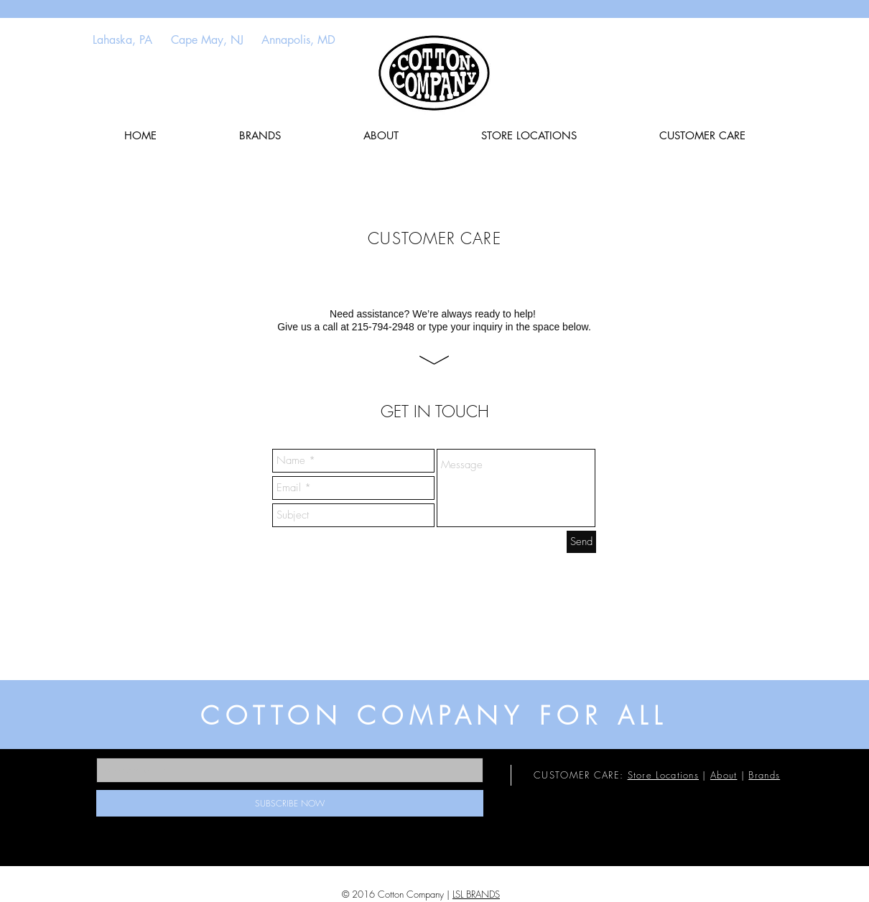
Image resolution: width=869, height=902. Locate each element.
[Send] (581, 542)
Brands (764, 774)
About (724, 774)
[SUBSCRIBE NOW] (289, 803)
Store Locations (664, 774)
